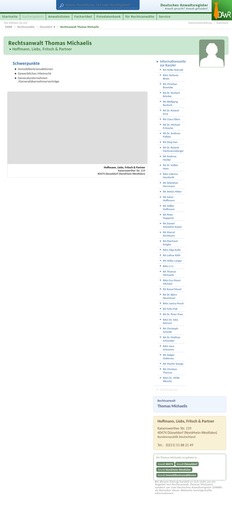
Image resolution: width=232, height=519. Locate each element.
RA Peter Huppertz (168, 216)
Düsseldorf (46, 26)
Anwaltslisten (59, 16)
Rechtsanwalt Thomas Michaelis (79, 26)
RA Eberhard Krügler (170, 242)
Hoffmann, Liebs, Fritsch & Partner (42, 49)
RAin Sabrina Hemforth (170, 175)
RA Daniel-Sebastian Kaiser (172, 225)
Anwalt (165, 464)
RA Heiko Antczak (173, 69)
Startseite (10, 16)
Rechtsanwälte (26, 26)
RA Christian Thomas (170, 370)
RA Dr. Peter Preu (173, 314)
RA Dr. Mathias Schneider (171, 339)
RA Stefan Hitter (172, 191)
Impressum (222, 22)
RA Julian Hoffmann (169, 198)
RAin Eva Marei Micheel (172, 282)
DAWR (8, 26)
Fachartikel (83, 16)
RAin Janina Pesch (173, 303)
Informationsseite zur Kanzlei (172, 63)
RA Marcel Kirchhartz (169, 233)
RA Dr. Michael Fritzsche (171, 126)
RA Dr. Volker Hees (170, 166)
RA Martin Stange (173, 363)
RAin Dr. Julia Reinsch (170, 321)
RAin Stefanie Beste (171, 76)
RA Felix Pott (170, 308)
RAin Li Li (168, 266)
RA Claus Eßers (171, 119)
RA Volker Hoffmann (169, 207)
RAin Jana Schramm (168, 347)
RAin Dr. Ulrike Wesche (171, 379)
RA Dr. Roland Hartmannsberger (173, 149)
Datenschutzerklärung (200, 22)
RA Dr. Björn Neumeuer (170, 296)
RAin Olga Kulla (172, 249)
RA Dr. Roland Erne (171, 112)
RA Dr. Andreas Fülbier (171, 135)
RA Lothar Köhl (171, 255)
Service (165, 16)
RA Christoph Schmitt (170, 330)
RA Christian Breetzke (170, 85)
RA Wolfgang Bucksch (170, 103)
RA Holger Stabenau (169, 356)
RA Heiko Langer (172, 260)
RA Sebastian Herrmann (170, 184)
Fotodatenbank (109, 16)
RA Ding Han (170, 142)
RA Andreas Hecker (169, 158)
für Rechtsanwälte (139, 16)
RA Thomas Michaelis (169, 273)
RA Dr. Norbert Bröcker (171, 94)
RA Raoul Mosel (172, 289)
